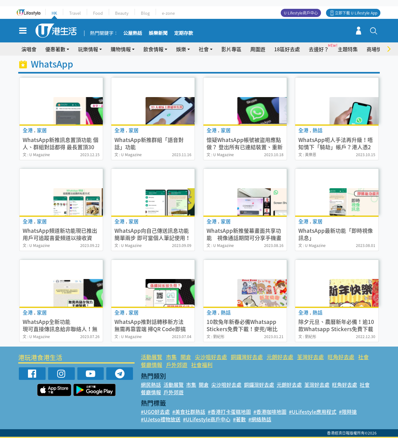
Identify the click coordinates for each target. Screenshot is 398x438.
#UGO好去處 (155, 411)
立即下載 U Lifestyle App (356, 13)
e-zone (168, 13)
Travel (75, 13)
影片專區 (231, 49)
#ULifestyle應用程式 (312, 411)
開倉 (185, 357)
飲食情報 (153, 49)
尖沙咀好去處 (211, 357)
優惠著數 (55, 49)
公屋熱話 (132, 33)
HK (54, 13)
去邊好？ (319, 49)
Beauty (122, 13)
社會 (204, 49)
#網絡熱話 (259, 419)
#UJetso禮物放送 (160, 419)
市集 (171, 357)
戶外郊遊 (176, 365)
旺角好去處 (341, 357)
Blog (145, 13)
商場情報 (377, 49)
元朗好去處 (280, 357)
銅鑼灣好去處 (247, 357)
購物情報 (121, 49)
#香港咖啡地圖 (269, 411)
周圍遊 (257, 49)
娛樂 (181, 49)
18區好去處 (287, 49)
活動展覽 (151, 357)
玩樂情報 (88, 49)
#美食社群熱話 (188, 411)
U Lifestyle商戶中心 (301, 13)
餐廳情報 (151, 365)
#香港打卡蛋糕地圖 (229, 411)
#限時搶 (348, 411)
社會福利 (202, 365)
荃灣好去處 (310, 357)
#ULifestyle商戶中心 (206, 419)
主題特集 (348, 49)
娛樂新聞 (158, 33)
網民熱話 (151, 384)
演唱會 (28, 49)
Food (98, 13)
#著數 (239, 419)
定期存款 (183, 33)
